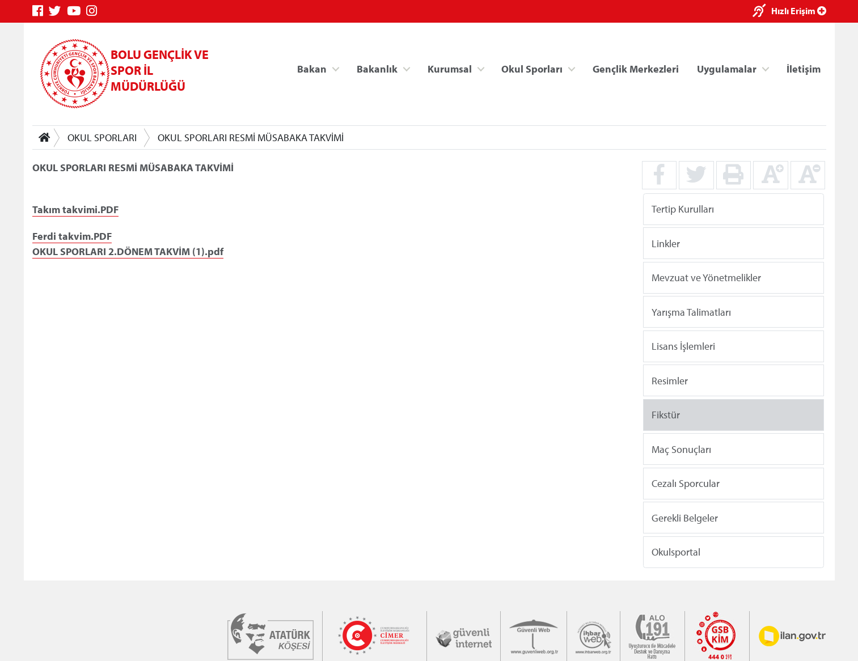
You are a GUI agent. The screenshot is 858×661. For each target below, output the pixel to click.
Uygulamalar (726, 68)
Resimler (669, 380)
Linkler (665, 242)
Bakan (312, 68)
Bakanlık (377, 68)
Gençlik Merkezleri (635, 68)
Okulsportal (675, 551)
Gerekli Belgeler (684, 517)
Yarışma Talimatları (690, 311)
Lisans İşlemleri (683, 346)
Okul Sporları (532, 68)
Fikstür (665, 414)
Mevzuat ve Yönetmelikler (705, 277)
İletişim (804, 68)
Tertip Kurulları (682, 208)
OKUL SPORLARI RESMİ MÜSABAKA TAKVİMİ (251, 137)
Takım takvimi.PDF (75, 209)
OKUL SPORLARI (102, 137)
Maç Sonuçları (681, 448)
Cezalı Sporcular (685, 483)
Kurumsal (449, 68)
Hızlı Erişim (798, 10)
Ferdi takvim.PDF (72, 236)
